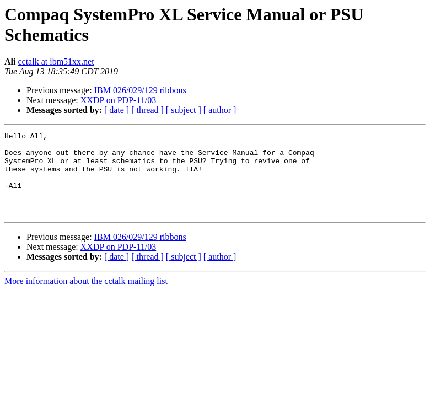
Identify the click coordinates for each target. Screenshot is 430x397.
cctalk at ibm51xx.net (56, 61)
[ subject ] (183, 110)
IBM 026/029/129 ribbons (140, 90)
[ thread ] (147, 110)
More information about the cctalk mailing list (86, 297)
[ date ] (116, 110)
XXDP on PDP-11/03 (118, 100)
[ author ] (220, 110)
